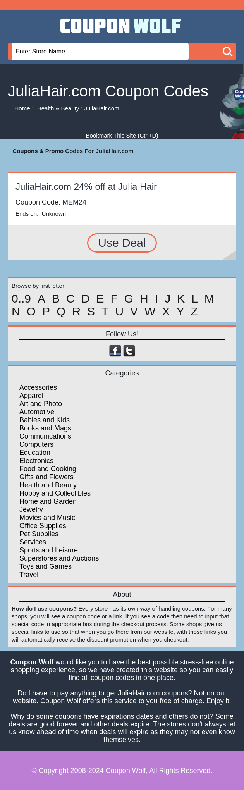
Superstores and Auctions (59, 558)
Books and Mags (45, 428)
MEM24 (74, 202)
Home (22, 108)
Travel (28, 574)
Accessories (38, 387)
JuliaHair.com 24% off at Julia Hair (86, 186)
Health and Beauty (48, 485)
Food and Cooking (47, 469)
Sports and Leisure (48, 550)
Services (32, 542)
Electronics (36, 461)
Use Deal (122, 242)
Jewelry (31, 509)
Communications (45, 436)
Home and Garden (48, 501)
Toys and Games (45, 566)
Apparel (31, 395)
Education (34, 452)
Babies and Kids (44, 420)
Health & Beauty (58, 108)
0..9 (21, 299)
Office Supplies (42, 526)
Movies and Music (47, 518)
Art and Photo (40, 404)
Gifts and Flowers (46, 477)
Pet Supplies (38, 534)
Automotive (36, 412)
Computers (36, 444)
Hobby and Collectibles (55, 493)
